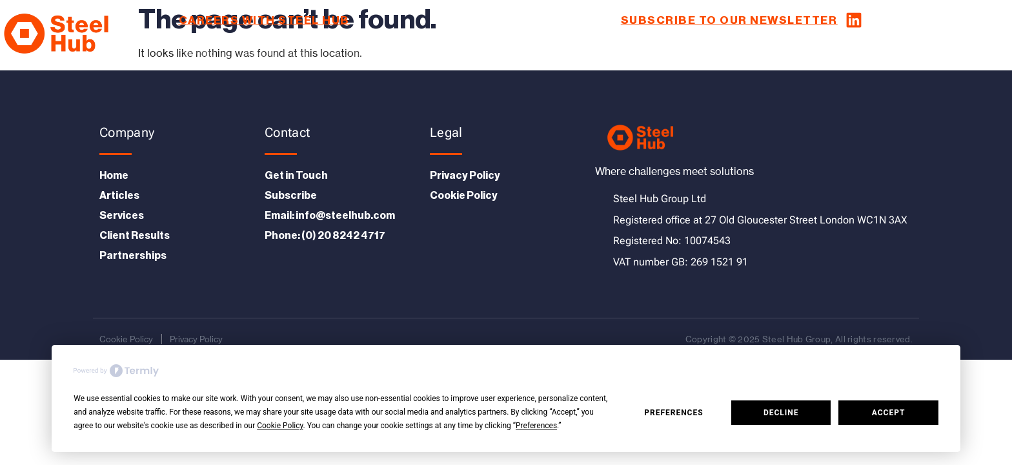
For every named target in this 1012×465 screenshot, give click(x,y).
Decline (781, 412)
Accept (889, 412)
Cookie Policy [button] (280, 425)
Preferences (673, 412)
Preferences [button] (536, 425)
